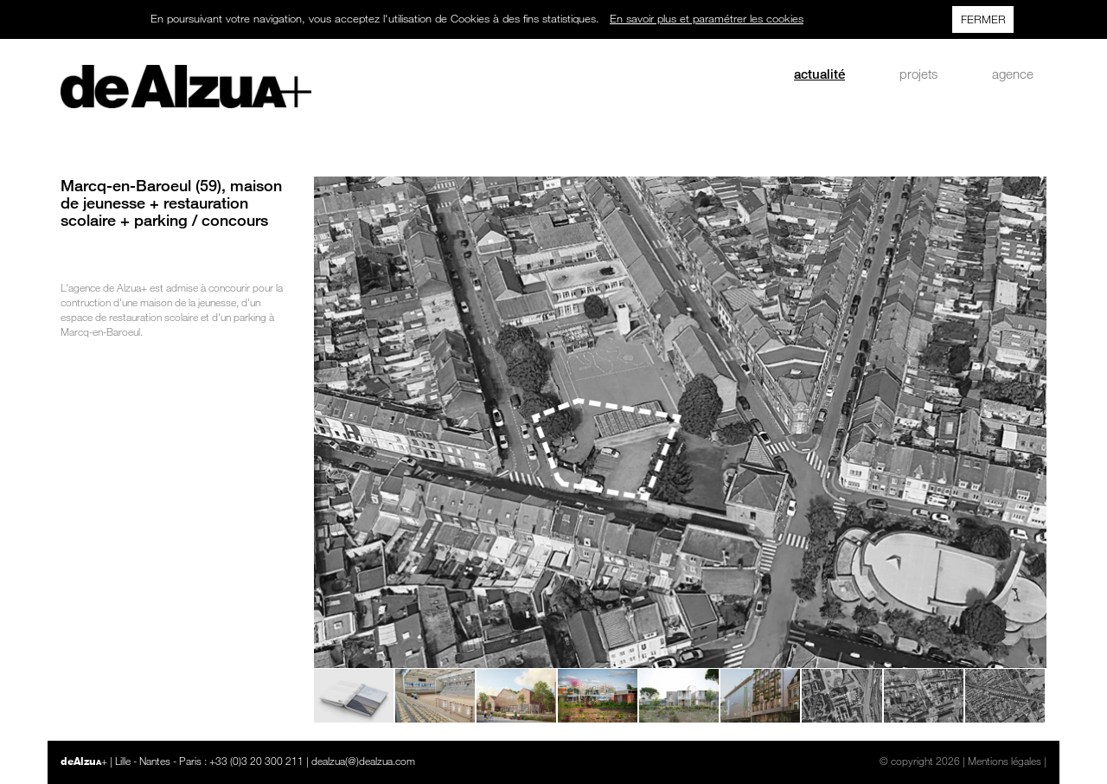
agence (1012, 73)
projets (918, 73)
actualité (819, 73)
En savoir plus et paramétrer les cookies (706, 18)
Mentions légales (1004, 761)
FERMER (983, 19)
